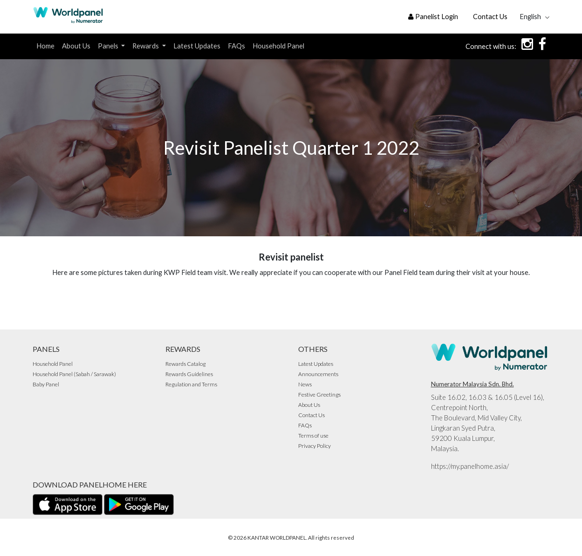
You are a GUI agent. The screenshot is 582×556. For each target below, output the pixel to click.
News (305, 384)
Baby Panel (46, 384)
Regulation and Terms (191, 384)
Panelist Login (433, 17)
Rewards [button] (146, 46)
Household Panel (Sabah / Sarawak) (74, 374)
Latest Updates (196, 46)
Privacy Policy (314, 445)
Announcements (318, 374)
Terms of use (313, 435)
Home (45, 46)
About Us (76, 46)
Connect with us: (491, 46)
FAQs (236, 46)
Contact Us (490, 17)
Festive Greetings (319, 394)
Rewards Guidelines (189, 374)
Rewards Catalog (185, 363)
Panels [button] (109, 46)
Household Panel (278, 46)
